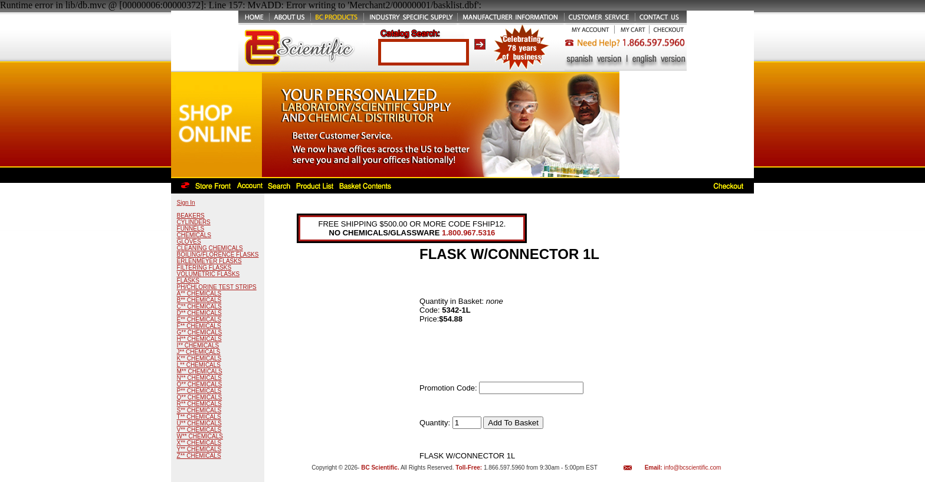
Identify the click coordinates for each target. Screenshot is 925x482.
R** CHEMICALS (199, 404)
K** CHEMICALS (199, 358)
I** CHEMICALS (198, 345)
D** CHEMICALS (199, 313)
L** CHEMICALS (199, 365)
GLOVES (189, 241)
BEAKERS (191, 215)
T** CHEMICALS (199, 417)
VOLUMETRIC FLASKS (208, 274)
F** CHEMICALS (199, 326)
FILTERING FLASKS (204, 267)
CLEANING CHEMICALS (210, 248)
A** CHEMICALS (199, 293)
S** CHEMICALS (199, 410)
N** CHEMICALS (199, 378)
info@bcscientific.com (692, 467)
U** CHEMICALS (199, 423)
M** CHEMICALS (199, 371)
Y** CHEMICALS (199, 449)
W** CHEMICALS (200, 436)
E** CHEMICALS (199, 319)
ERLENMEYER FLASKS (209, 261)
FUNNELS (191, 228)
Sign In (186, 202)
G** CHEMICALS (199, 332)
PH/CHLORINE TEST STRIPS (217, 287)
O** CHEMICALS (199, 384)
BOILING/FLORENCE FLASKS (218, 254)
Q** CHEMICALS (199, 397)
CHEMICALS (194, 235)
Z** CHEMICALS (199, 456)
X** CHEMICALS (199, 443)
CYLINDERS (194, 222)
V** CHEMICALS (199, 430)
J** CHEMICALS (199, 352)
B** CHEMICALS (199, 300)
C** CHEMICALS (199, 306)
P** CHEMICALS (199, 391)
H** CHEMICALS (199, 339)
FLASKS (188, 280)
